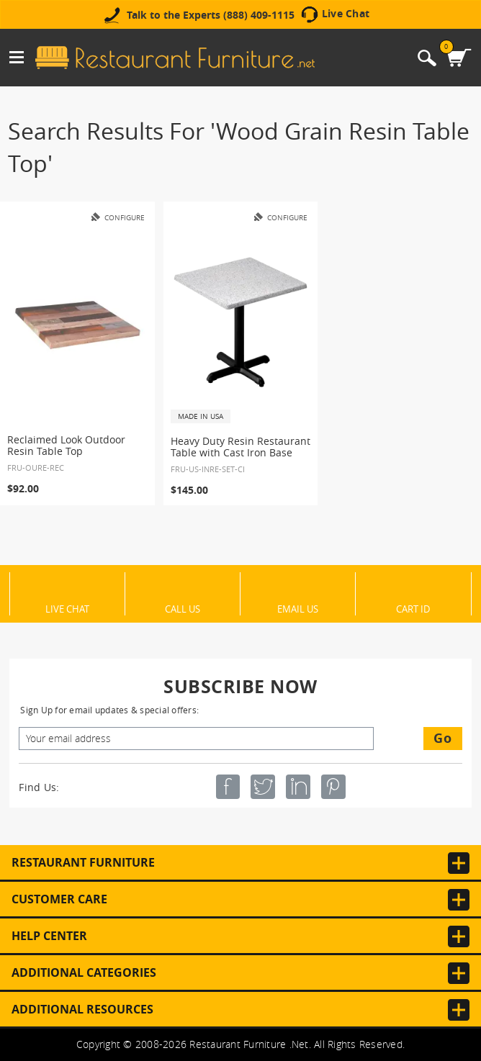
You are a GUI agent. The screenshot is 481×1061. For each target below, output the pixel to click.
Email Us (297, 608)
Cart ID (413, 608)
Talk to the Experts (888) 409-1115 (211, 15)
